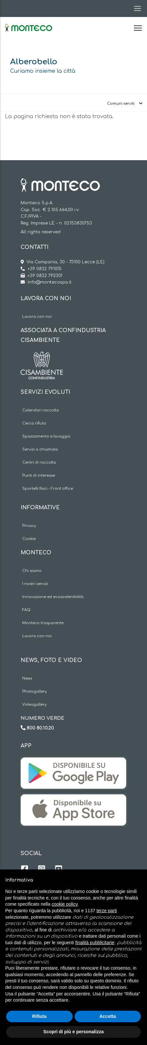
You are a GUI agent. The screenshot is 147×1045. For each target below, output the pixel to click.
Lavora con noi (37, 317)
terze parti (107, 910)
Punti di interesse (38, 475)
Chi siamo (32, 571)
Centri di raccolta (39, 462)
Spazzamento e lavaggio (46, 436)
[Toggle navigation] (135, 8)
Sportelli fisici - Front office (47, 488)
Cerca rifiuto (34, 423)
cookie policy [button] (65, 904)
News (27, 678)
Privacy (29, 526)
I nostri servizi (35, 584)
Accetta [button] (107, 1016)
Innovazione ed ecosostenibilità (52, 597)
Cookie (29, 539)
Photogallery (34, 691)
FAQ (26, 610)
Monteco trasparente (43, 623)
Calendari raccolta (40, 410)
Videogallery (34, 704)
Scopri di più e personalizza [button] (73, 1031)
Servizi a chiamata (40, 449)
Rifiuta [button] (39, 1016)
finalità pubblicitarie (94, 942)
